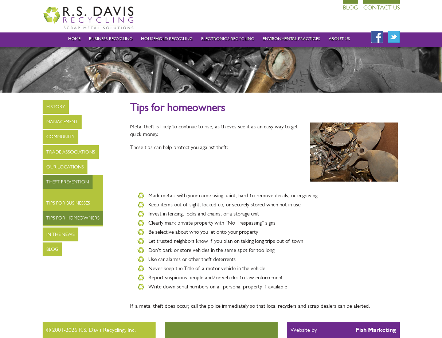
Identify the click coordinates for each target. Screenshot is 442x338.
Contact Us (381, 7)
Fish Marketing (376, 329)
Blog (350, 7)
